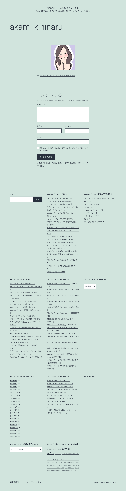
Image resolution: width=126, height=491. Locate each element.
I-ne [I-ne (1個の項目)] (47, 449)
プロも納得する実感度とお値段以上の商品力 (62, 251)
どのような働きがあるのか (56, 272)
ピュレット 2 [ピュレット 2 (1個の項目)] (65, 465)
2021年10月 (14, 404)
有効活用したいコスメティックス (63, 8)
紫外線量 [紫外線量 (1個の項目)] (64, 470)
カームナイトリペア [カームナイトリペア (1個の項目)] (67, 457)
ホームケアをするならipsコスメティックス (62, 245)
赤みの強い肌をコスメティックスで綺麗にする (54, 75)
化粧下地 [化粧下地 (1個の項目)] (58, 468)
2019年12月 (14, 428)
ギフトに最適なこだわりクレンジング (60, 289)
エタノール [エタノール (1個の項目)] (52, 457)
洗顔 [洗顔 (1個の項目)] (55, 470)
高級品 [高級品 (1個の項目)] (75, 470)
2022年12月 (14, 392)
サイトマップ (51, 225)
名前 (39, 126)
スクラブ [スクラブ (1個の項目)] (66, 462)
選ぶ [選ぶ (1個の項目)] (72, 470)
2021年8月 (13, 407)
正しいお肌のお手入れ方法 (93, 222)
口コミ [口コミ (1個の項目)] (66, 468)
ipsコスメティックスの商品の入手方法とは (62, 239)
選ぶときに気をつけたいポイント (58, 284)
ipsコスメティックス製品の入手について (98, 198)
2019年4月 (13, 433)
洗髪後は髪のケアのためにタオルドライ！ (61, 319)
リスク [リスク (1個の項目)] (54, 468)
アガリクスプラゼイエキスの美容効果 (60, 242)
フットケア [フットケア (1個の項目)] (70, 465)
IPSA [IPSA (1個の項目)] (51, 449)
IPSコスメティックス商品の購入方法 (59, 204)
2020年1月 (13, 425)
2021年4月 (13, 410)
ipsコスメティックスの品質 (56, 325)
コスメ (87, 207)
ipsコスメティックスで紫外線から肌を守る (62, 366)
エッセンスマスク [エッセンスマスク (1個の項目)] (59, 457)
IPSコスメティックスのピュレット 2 (59, 313)
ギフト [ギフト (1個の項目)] (73, 457)
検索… (12, 194)
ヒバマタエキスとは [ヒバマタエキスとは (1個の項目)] (52, 465)
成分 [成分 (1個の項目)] (73, 468)
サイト (39, 137)
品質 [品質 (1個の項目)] (69, 468)
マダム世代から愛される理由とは (58, 342)
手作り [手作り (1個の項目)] (76, 468)
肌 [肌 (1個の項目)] (66, 470)
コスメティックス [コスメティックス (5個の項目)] (56, 460)
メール (68, 126)
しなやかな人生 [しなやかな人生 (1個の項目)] (58, 453)
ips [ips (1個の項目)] (49, 449)
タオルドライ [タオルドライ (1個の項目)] (71, 462)
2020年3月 (13, 419)
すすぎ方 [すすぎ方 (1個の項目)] (64, 453)
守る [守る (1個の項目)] (71, 468)
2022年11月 (14, 395)
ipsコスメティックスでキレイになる (59, 198)
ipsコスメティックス (93, 210)
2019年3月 (13, 436)
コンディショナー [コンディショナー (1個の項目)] (68, 460)
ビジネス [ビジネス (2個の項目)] (59, 465)
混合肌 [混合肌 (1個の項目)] (57, 470)
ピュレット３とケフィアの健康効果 (60, 219)
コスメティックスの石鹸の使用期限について (62, 201)
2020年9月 (13, 416)
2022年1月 (13, 401)
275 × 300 (72, 75)
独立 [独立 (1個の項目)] (60, 470)
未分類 (86, 219)
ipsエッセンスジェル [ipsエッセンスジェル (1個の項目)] (56, 449)
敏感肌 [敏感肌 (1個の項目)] (52, 470)
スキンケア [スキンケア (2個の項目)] (60, 462)
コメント (41, 105)
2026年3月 (13, 381)
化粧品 (86, 201)
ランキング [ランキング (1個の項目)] (50, 468)
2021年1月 (13, 413)
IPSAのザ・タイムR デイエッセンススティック (63, 301)
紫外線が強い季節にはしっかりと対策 (60, 295)
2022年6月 (13, 398)
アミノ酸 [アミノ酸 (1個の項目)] (68, 453)
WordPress (112, 482)
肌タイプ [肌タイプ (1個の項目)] (69, 470)
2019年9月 (13, 430)
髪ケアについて (91, 216)
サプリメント (90, 213)
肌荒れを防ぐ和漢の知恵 (56, 248)
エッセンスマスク (91, 204)
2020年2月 (13, 422)
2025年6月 (13, 383)
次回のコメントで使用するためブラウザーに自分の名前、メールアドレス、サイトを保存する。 (64, 149)
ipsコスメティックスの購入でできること (61, 236)
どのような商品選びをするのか (57, 307)
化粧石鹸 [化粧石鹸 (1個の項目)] (62, 468)
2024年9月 (13, 386)
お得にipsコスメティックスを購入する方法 (62, 222)
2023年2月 (13, 389)
